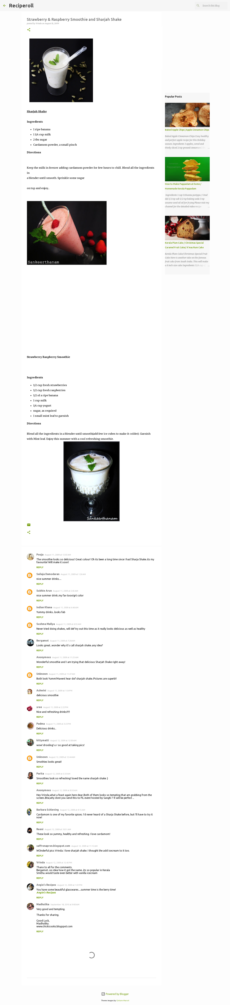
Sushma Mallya (45, 623)
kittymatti (42, 740)
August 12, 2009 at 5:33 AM (57, 774)
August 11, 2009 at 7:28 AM (62, 641)
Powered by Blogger (115, 994)
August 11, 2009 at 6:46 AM (65, 607)
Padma (40, 723)
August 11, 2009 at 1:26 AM (73, 574)
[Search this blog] (210, 5)
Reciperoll (21, 5)
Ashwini (41, 690)
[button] (29, 30)
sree (39, 707)
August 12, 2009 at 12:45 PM (59, 862)
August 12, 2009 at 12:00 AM (63, 740)
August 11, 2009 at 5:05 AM (65, 591)
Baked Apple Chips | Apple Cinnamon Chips (187, 130)
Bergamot (42, 640)
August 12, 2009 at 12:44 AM (62, 757)
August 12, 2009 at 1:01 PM (69, 885)
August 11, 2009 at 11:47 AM (62, 674)
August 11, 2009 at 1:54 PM (59, 690)
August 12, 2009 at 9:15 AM (72, 810)
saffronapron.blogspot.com (53, 845)
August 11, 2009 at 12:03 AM (58, 555)
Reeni (39, 829)
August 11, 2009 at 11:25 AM (65, 657)
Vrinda (40, 862)
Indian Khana (44, 607)
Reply (39, 567)
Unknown (42, 673)
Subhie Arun (44, 590)
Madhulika (42, 904)
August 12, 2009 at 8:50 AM (64, 790)
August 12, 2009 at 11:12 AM (84, 846)
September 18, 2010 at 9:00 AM (64, 904)
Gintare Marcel (122, 1000)
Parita (40, 773)
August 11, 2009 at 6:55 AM (68, 624)
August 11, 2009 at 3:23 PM (58, 724)
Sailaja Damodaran (47, 574)
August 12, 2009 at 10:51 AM (58, 829)
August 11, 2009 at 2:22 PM (55, 707)
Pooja (39, 554)
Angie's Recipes (46, 884)
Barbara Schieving (47, 809)
